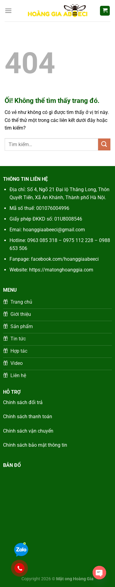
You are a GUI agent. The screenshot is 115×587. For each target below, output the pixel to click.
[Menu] (8, 10)
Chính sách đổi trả (23, 402)
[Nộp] (104, 144)
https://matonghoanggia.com (61, 270)
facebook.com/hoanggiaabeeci (65, 259)
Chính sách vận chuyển (29, 431)
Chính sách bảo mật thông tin (35, 445)
